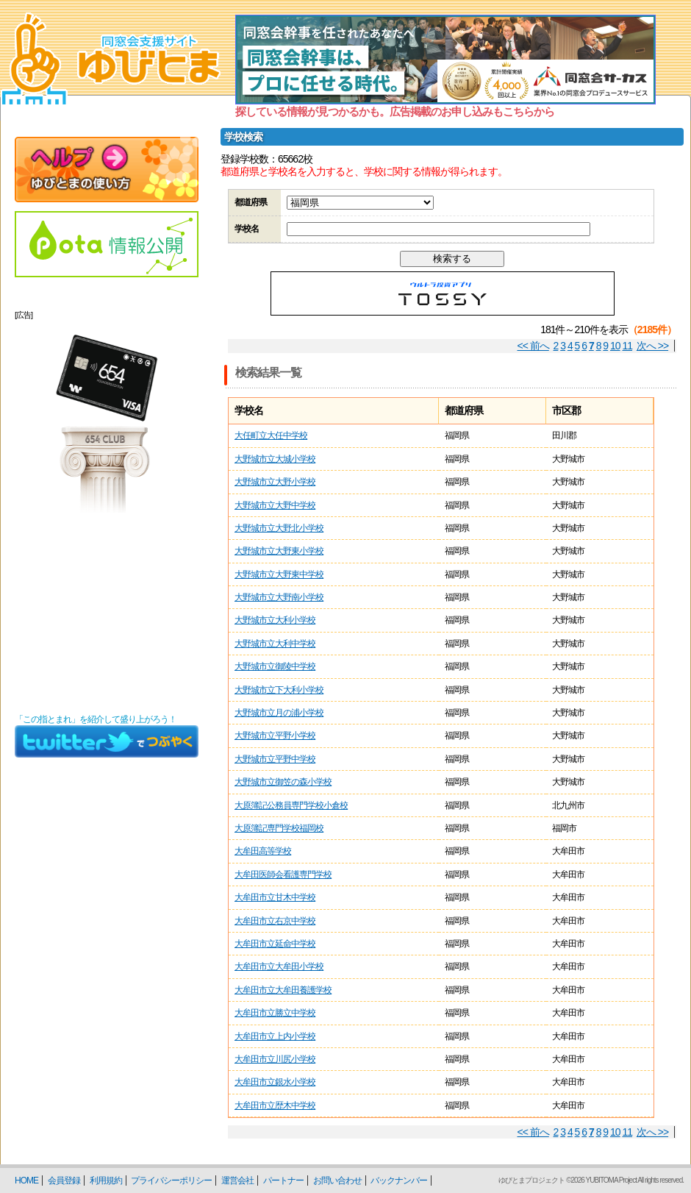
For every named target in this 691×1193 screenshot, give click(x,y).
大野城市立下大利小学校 (278, 690)
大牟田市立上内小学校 (274, 1036)
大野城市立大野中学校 (274, 505)
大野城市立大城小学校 (274, 459)
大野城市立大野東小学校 (278, 551)
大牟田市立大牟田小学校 (278, 966)
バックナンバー (398, 1180)
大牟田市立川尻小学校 (274, 1059)
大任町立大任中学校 (270, 435)
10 (615, 346)
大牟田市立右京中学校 (274, 921)
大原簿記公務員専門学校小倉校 (291, 805)
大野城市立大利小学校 (274, 620)
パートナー (283, 1180)
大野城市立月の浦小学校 (278, 713)
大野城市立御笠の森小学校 (283, 782)
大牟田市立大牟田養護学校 (283, 990)
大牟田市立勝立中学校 (274, 1013)
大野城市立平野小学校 (274, 735)
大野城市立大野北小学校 (278, 528)
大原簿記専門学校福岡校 (278, 828)
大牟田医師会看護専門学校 (283, 874)
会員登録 (64, 1180)
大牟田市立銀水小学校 (274, 1082)
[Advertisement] (106, 613)
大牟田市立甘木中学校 (274, 897)
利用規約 (106, 1180)
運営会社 (237, 1180)
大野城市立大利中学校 (274, 643)
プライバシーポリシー (171, 1180)
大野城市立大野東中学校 (278, 574)
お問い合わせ (337, 1180)
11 (628, 346)
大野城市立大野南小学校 (278, 597)
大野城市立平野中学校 (274, 759)
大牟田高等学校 (262, 851)
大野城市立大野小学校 (274, 482)
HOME (26, 1180)
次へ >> (652, 346)
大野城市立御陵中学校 (274, 666)
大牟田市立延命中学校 (274, 944)
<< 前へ (533, 346)
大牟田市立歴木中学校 (274, 1105)
